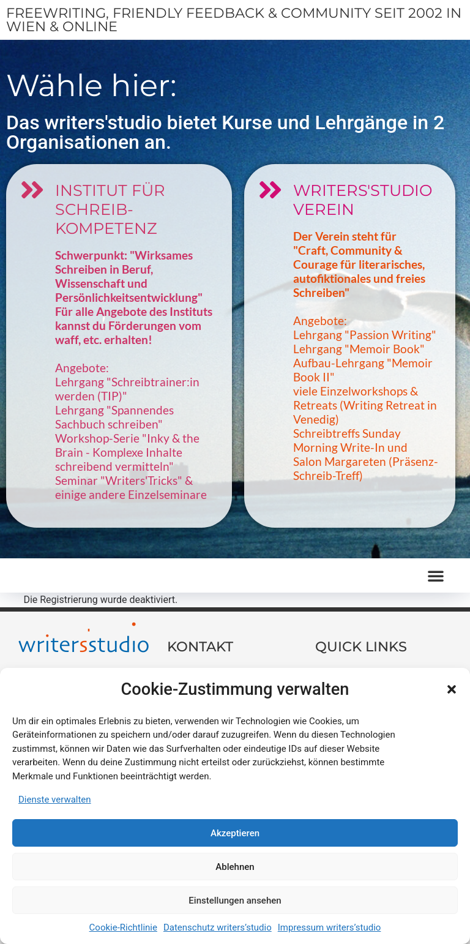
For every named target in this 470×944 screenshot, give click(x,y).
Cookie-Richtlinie (123, 927)
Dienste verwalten (54, 799)
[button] (452, 689)
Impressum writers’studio (329, 927)
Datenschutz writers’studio (217, 927)
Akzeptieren (235, 833)
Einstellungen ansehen (234, 900)
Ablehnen (234, 866)
